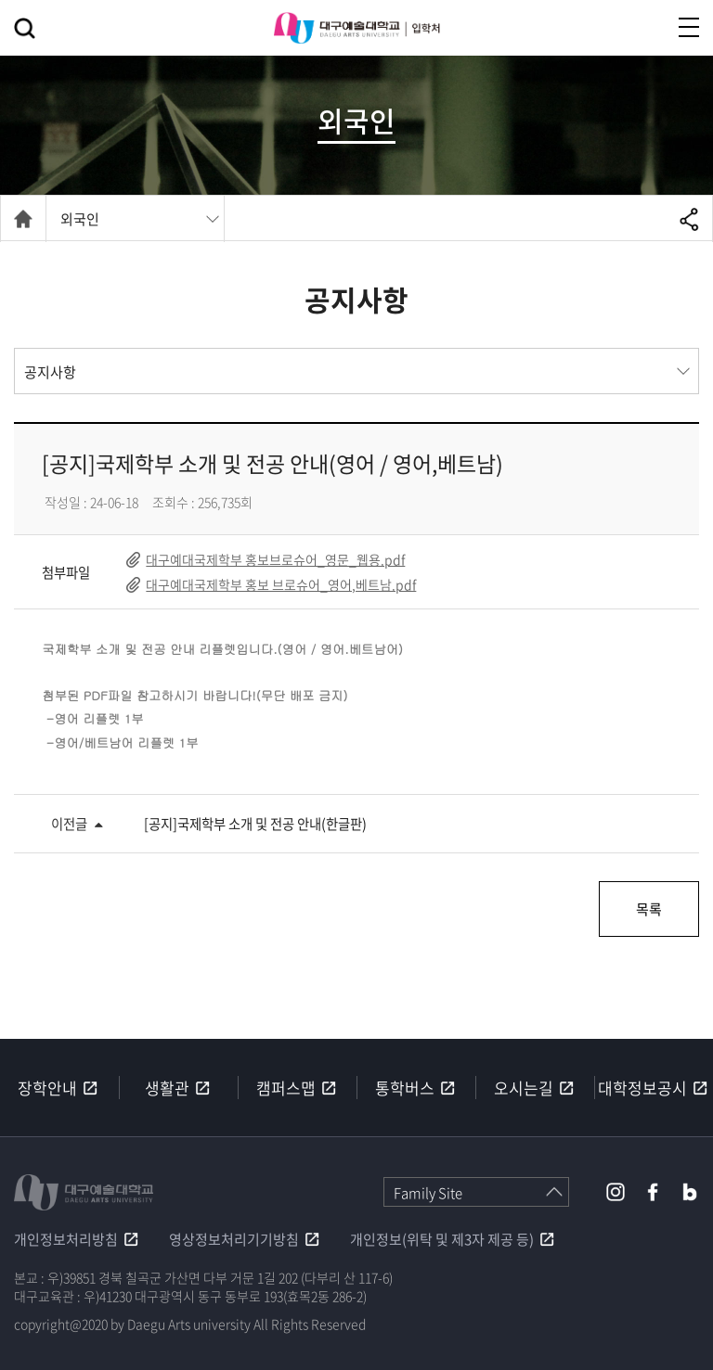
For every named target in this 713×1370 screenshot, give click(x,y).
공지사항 (50, 372)
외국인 (79, 219)
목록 (648, 909)
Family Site (428, 1193)
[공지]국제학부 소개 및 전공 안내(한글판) (255, 823)
